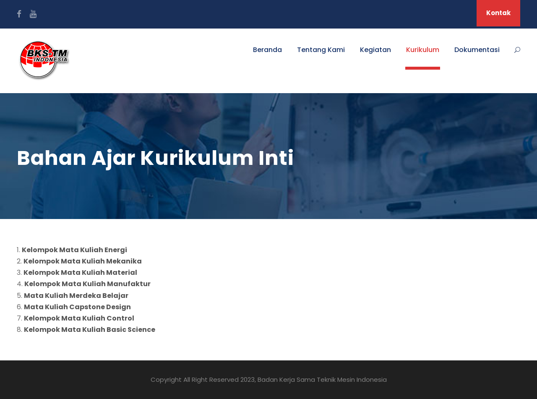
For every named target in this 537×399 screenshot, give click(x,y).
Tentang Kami (321, 50)
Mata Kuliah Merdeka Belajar (76, 295)
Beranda (267, 50)
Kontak (498, 12)
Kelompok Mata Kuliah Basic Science (89, 329)
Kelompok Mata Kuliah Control (79, 318)
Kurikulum (422, 50)
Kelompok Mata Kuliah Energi (74, 250)
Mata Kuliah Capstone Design (77, 307)
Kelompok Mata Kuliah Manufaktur (87, 284)
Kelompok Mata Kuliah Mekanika (82, 261)
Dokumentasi (477, 50)
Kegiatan (375, 50)
